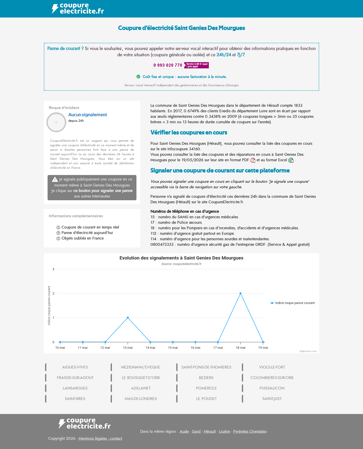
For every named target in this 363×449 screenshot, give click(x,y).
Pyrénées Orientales (249, 431)
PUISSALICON (272, 388)
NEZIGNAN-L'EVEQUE (140, 367)
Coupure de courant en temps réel (87, 227)
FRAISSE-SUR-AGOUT (75, 377)
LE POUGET (206, 399)
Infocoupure (177, 149)
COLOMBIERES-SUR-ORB (272, 377)
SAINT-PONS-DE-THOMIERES (206, 367)
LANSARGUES (75, 388)
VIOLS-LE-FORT (272, 367)
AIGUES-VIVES (75, 367)
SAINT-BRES (75, 399)
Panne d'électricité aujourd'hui (84, 233)
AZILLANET (140, 388)
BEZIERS (206, 377)
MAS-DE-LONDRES (141, 399)
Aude (184, 431)
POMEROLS (206, 388)
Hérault (210, 431)
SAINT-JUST (271, 399)
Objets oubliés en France (80, 238)
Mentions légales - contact (100, 438)
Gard (196, 431)
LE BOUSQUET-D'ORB (141, 377)
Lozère (224, 431)
